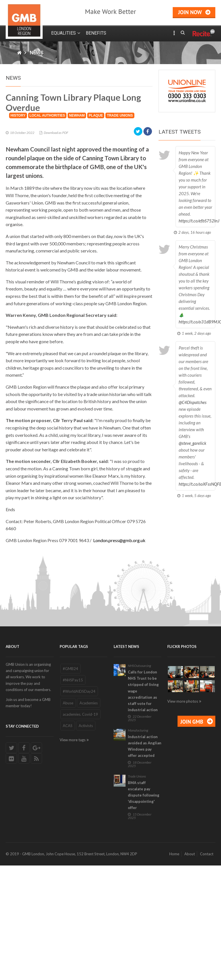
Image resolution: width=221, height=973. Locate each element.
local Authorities (47, 211)
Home (174, 949)
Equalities (63, 33)
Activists (86, 821)
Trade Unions (120, 211)
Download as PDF (56, 228)
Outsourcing (142, 761)
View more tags (73, 835)
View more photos (182, 796)
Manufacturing (138, 826)
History (18, 211)
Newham (77, 211)
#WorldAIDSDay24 (79, 787)
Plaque (96, 211)
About (189, 949)
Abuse (68, 798)
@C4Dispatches (193, 402)
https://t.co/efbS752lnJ (199, 220)
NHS (131, 761)
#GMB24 (70, 764)
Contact (206, 949)
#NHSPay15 (73, 775)
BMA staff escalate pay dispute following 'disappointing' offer (143, 890)
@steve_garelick (192, 443)
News (36, 53)
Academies (89, 798)
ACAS (67, 821)
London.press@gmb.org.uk (119, 635)
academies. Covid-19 (80, 809)
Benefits (96, 33)
